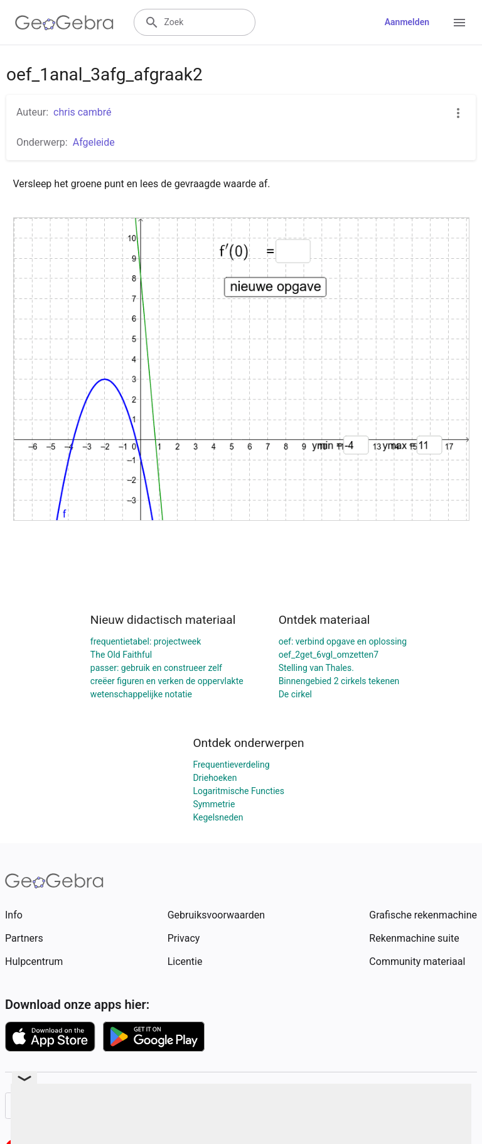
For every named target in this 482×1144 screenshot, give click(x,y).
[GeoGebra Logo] (64, 22)
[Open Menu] (459, 22)
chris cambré (82, 112)
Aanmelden (407, 22)
